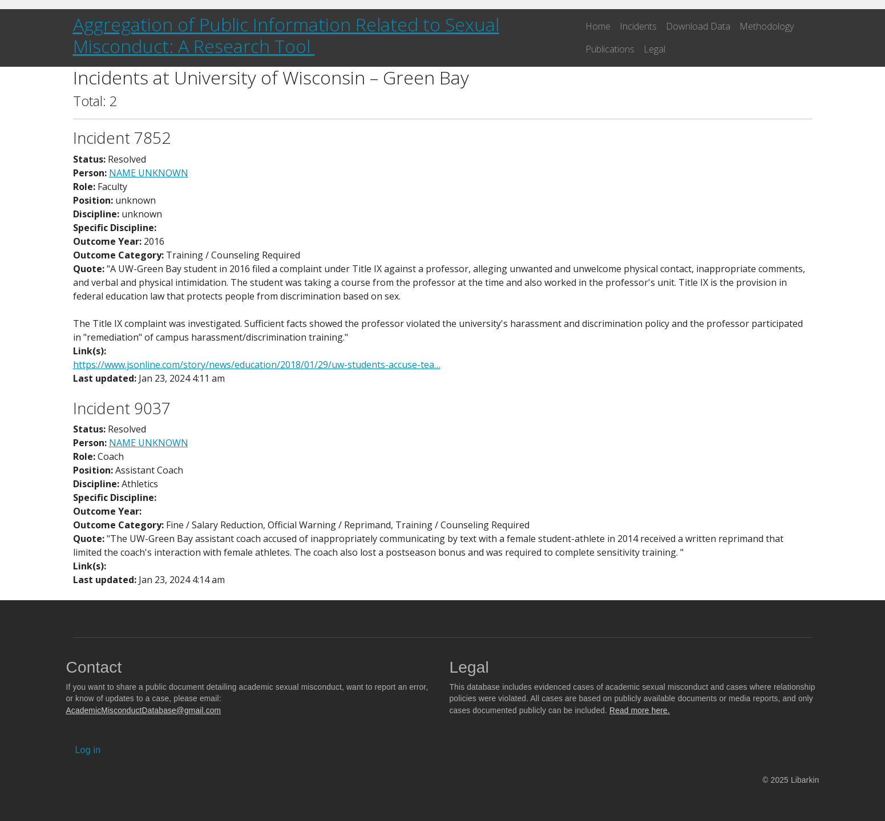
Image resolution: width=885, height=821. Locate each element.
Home (598, 26)
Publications (610, 49)
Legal (654, 49)
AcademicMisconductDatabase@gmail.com (143, 710)
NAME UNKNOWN (148, 173)
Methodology (766, 26)
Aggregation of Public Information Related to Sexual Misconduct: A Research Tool (286, 35)
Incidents (638, 26)
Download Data (698, 26)
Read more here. (639, 710)
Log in (88, 750)
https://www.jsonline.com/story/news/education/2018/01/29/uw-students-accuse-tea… (257, 364)
